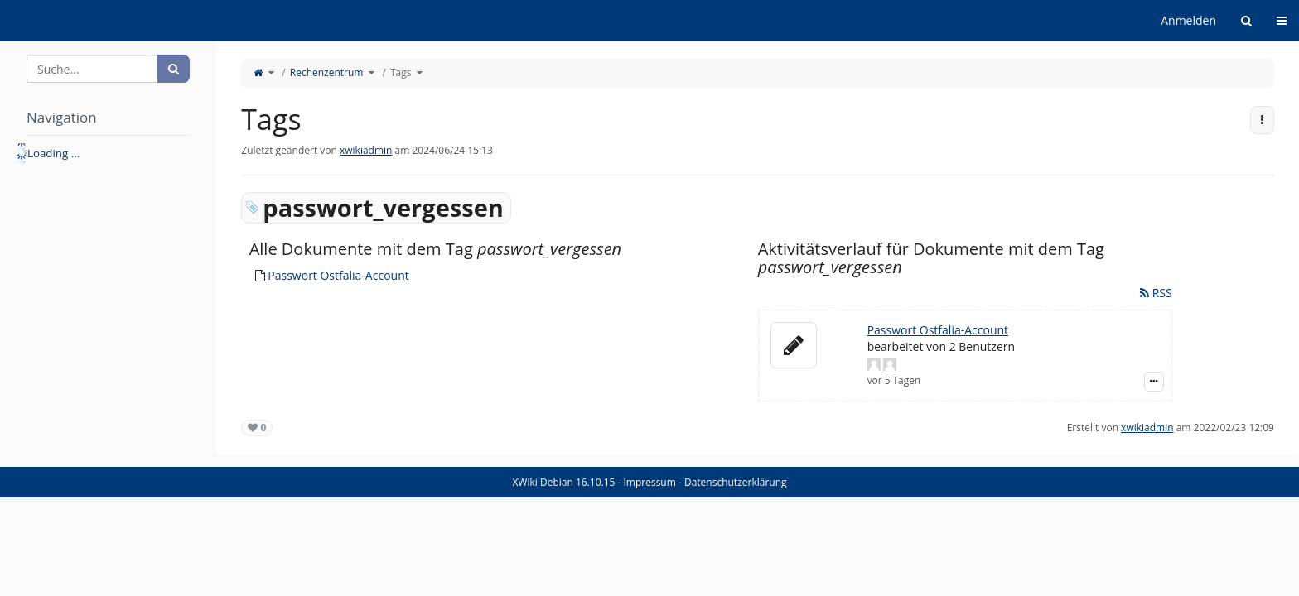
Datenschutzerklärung (735, 482)
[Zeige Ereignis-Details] (1154, 382)
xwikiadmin (366, 150)
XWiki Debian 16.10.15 (564, 482)
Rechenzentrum (327, 72)
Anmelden (1188, 20)
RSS (1156, 292)
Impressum (649, 482)
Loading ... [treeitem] (53, 153)
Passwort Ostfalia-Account (338, 275)
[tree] (108, 153)
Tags (401, 72)
